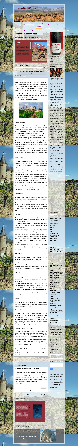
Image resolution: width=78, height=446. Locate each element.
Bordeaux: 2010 (19, 79)
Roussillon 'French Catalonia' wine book (26, 33)
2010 (20, 351)
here (21, 383)
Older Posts (43, 395)
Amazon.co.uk (56, 384)
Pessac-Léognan (23, 352)
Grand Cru (28, 351)
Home (27, 395)
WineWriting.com (26, 8)
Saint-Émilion (35, 352)
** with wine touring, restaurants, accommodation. (56, 222)
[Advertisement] (31, 360)
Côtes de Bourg (27, 390)
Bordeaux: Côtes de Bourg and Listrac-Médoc (27, 368)
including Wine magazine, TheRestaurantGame (55, 339)
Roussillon (60, 142)
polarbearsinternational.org (30, 438)
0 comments (33, 348)
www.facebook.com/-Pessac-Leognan (32, 119)
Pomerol (29, 352)
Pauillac (17, 352)
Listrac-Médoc (38, 351)
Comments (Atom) (25, 398)
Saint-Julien (17, 354)
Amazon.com (53, 386)
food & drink (55, 346)
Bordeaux (24, 351)
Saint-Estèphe (41, 352)
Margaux (45, 351)
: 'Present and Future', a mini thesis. (56, 279)
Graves (33, 351)
